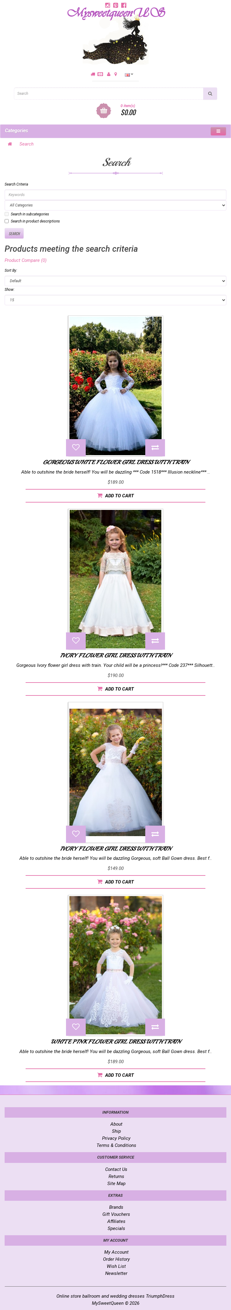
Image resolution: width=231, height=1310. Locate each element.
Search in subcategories (27, 214)
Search (26, 144)
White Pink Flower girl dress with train (115, 1041)
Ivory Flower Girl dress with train (115, 848)
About (116, 1124)
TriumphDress (160, 1296)
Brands (116, 1207)
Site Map (116, 1183)
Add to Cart (115, 496)
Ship (116, 1131)
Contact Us (116, 1169)
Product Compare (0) (26, 260)
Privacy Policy (116, 1138)
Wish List (116, 1266)
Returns (116, 1176)
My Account (116, 1252)
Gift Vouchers (116, 1214)
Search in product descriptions (32, 221)
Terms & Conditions (116, 1145)
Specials (116, 1228)
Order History (116, 1259)
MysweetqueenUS (115, 13)
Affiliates (116, 1221)
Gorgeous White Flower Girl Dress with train (115, 462)
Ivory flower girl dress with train (115, 655)
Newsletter (116, 1273)
